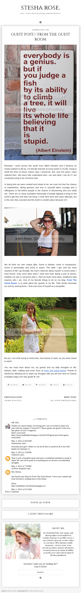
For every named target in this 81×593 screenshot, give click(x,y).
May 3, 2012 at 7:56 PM (21, 466)
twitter (26, 385)
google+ (68, 385)
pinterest (41, 385)
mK (13, 422)
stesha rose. (40, 7)
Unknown (15, 455)
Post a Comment (12, 492)
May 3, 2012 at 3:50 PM (21, 452)
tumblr (55, 385)
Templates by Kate (35, 591)
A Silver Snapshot (18, 468)
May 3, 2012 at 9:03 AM (21, 441)
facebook (13, 385)
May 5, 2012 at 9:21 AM (21, 489)
